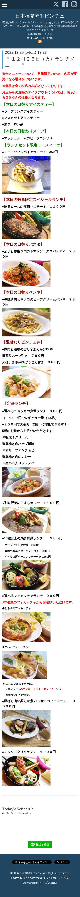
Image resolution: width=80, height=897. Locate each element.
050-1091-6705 (43, 38)
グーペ (42, 883)
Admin (52, 883)
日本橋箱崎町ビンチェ (40, 16)
